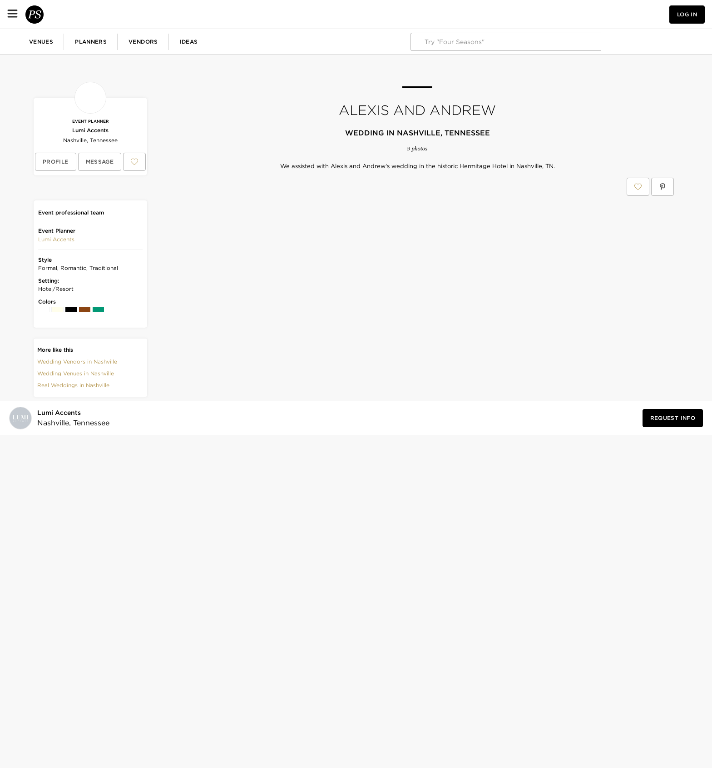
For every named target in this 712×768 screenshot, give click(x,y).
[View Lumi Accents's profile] (55, 162)
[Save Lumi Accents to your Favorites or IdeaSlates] (134, 162)
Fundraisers (237, 41)
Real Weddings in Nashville (73, 385)
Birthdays (134, 41)
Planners (163, 14)
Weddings (22, 41)
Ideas (261, 14)
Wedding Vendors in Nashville (77, 361)
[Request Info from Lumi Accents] (673, 571)
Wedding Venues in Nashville (75, 373)
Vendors (216, 14)
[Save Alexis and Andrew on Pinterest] (662, 187)
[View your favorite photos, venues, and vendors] (602, 14)
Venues (114, 14)
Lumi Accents (90, 130)
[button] (602, 14)
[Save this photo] (282, 209)
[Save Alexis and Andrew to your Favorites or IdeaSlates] (638, 187)
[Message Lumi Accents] (100, 162)
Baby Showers (184, 41)
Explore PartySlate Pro (665, 41)
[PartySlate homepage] (43, 14)
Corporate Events (78, 41)
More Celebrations (297, 41)
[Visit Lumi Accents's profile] (70, 571)
